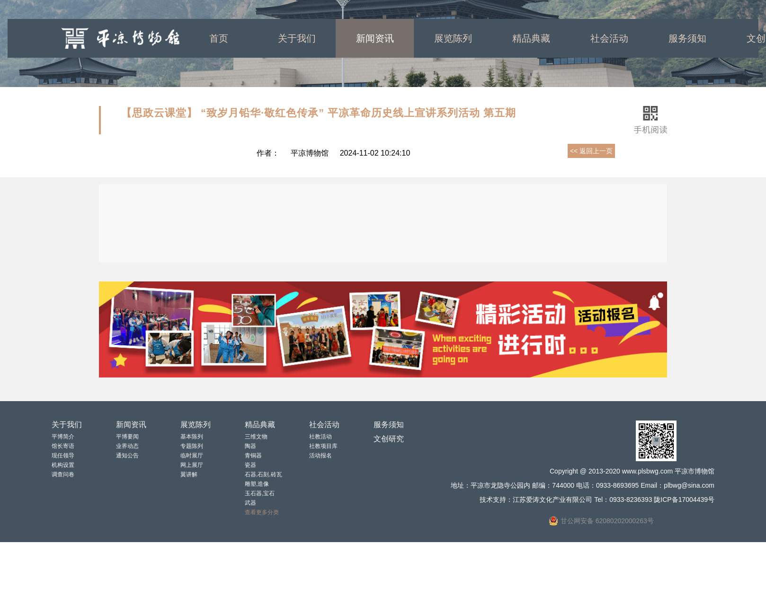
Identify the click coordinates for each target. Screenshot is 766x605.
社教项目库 (323, 446)
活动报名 (320, 455)
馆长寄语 (63, 446)
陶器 (250, 446)
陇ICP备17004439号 (684, 499)
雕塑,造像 (257, 484)
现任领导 (63, 455)
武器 (250, 503)
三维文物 (256, 436)
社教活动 (320, 436)
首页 (218, 38)
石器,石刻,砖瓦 (263, 474)
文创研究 (389, 439)
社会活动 (609, 38)
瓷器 (250, 465)
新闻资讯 (375, 38)
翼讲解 (188, 474)
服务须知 (687, 38)
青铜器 (253, 455)
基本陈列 (191, 436)
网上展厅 (191, 465)
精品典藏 (531, 38)
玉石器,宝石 (260, 493)
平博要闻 (127, 436)
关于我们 (297, 38)
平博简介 (63, 436)
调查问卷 (63, 474)
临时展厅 (191, 455)
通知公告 (127, 455)
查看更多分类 (262, 512)
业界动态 (127, 446)
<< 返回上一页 (591, 151)
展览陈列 (453, 38)
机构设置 (63, 465)
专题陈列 (191, 446)
